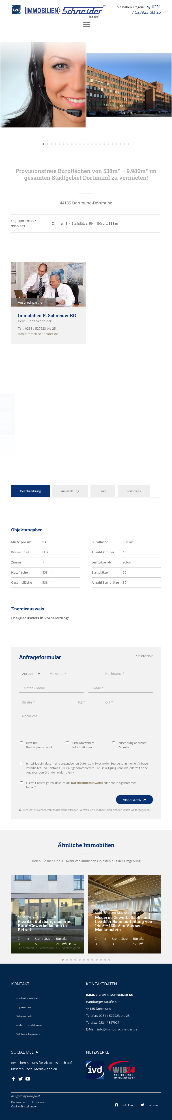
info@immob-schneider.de (117, 1029)
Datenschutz (24, 1016)
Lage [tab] (102, 491)
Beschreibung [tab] (30, 491)
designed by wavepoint (25, 1096)
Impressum (23, 1007)
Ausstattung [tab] (70, 491)
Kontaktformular (27, 998)
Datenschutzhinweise (87, 951)
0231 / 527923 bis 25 (114, 1015)
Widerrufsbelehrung (29, 1025)
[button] (125, 1105)
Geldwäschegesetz (28, 1034)
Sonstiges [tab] (134, 491)
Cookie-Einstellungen (24, 1106)
